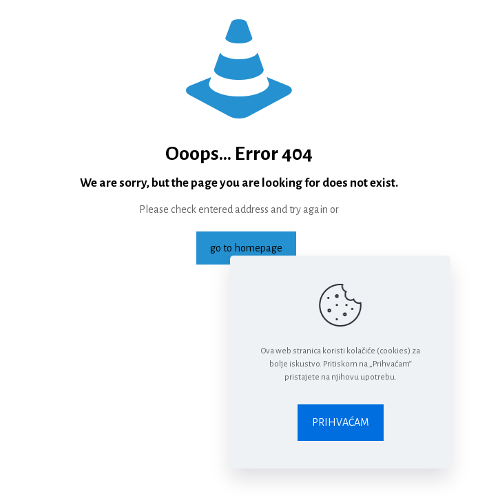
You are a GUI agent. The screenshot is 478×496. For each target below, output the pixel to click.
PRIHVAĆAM (340, 422)
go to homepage (246, 248)
